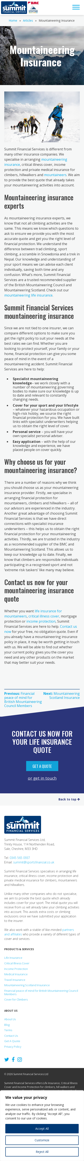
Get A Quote (42, 766)
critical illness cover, (44, 616)
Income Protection (16, 969)
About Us (10, 1019)
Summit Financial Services (14, 7)
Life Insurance (13, 958)
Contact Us (11, 1036)
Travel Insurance (14, 980)
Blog (7, 1025)
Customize (42, 1140)
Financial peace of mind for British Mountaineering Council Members (41, 992)
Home (13, 20)
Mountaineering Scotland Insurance (27, 985)
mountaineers (55, 174)
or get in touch (42, 778)
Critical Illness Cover (16, 963)
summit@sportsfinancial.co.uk (33, 862)
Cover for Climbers (16, 999)
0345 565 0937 (20, 858)
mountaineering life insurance (28, 295)
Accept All (42, 1129)
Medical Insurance (16, 974)
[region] (42, 1125)
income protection (41, 621)
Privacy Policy (12, 1047)
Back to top (69, 799)
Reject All (42, 1152)
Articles (28, 20)
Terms (8, 1030)
